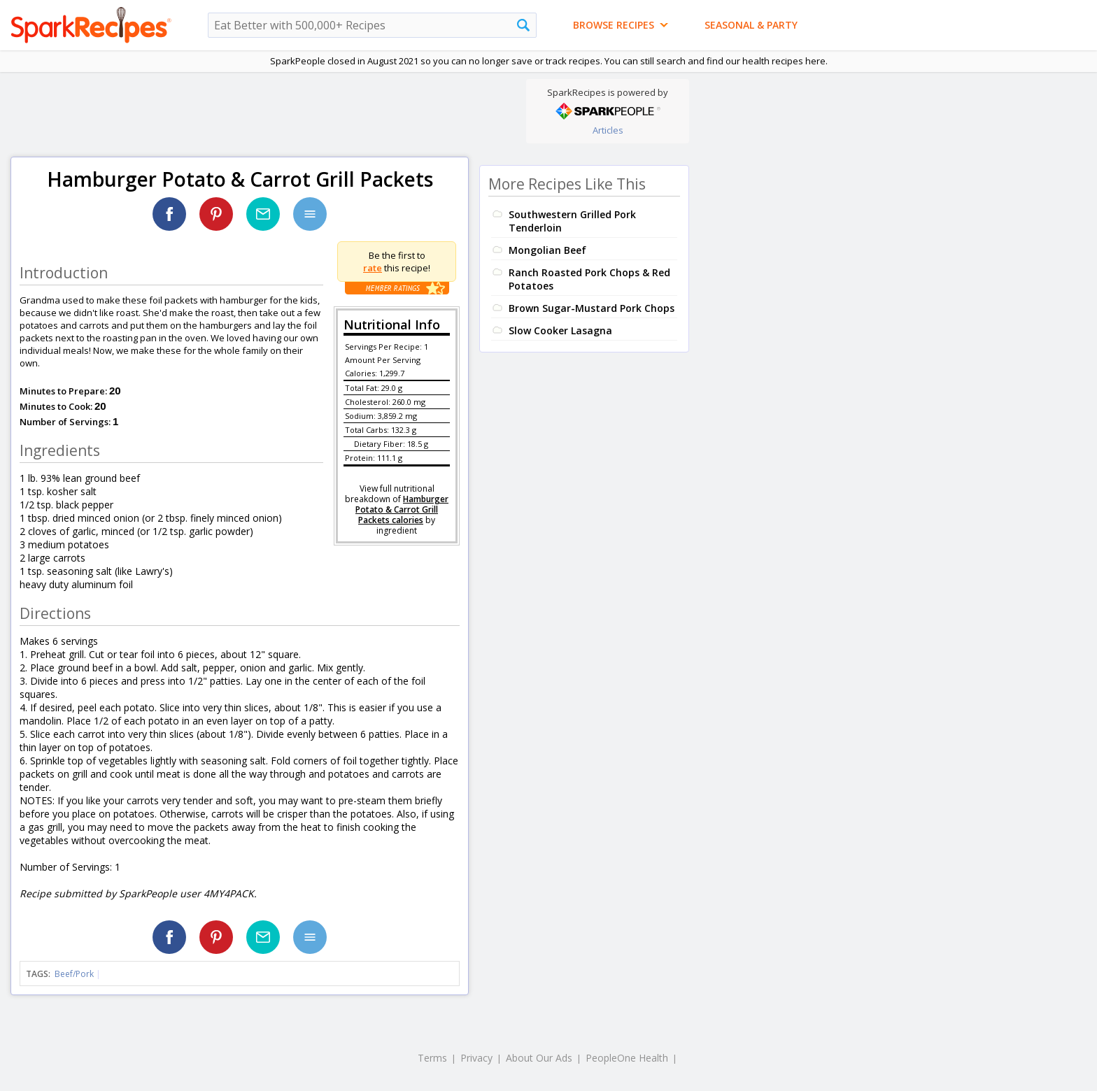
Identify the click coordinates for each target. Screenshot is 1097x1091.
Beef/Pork (74, 974)
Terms (432, 1057)
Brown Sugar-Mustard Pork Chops (591, 308)
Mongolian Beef (547, 250)
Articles (608, 130)
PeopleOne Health (627, 1057)
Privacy (476, 1057)
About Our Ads (539, 1057)
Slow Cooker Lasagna (560, 330)
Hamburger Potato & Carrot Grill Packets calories (401, 509)
